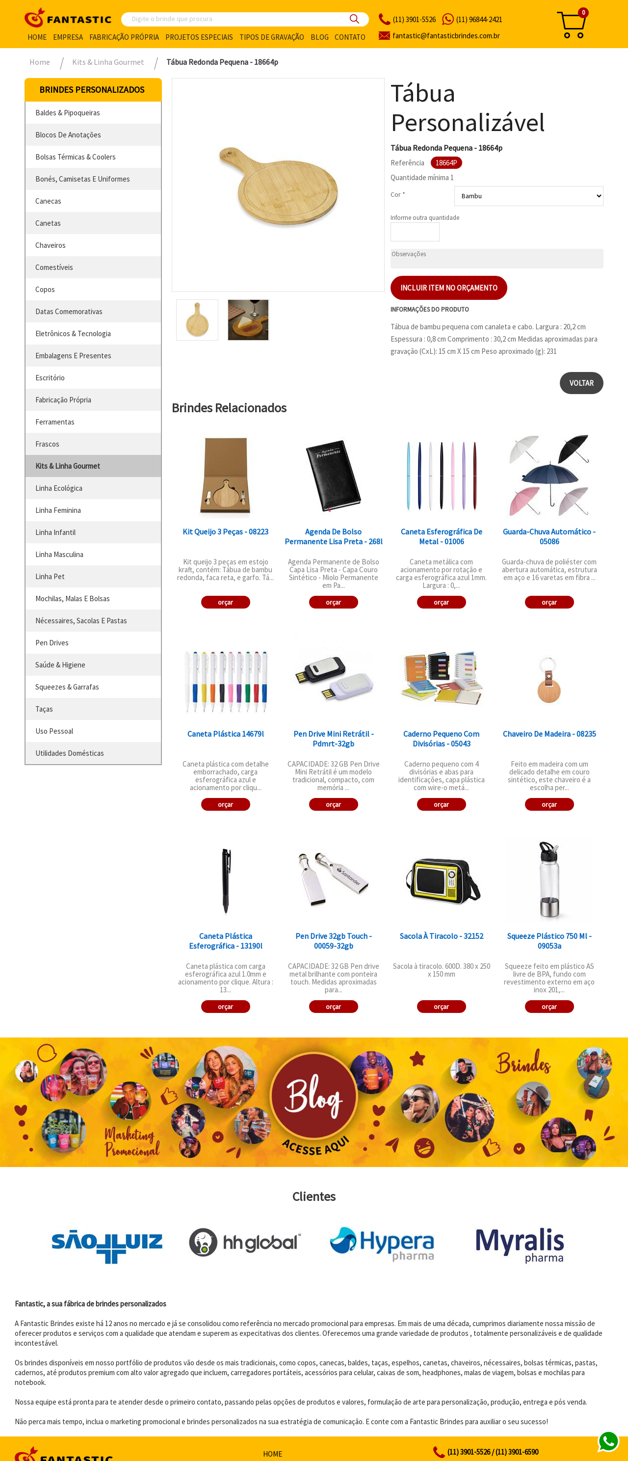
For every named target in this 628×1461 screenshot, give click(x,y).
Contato (350, 37)
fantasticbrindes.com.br (446, 35)
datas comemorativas (69, 311)
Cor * (398, 194)
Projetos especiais (199, 37)
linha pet (50, 576)
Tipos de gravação (271, 37)
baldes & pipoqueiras (67, 112)
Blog (320, 37)
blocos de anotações (68, 134)
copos (45, 289)
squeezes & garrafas (67, 686)
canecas (48, 201)
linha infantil (55, 532)
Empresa (68, 37)
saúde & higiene (60, 664)
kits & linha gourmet (67, 466)
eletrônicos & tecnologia (73, 333)
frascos (47, 444)
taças (44, 709)
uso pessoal (54, 731)
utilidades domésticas (69, 753)
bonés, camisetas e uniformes (82, 179)
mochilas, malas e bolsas (72, 598)
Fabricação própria (124, 37)
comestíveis (54, 267)
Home (37, 37)
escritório (50, 377)
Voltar (582, 383)
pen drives (52, 642)
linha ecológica (58, 488)
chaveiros (50, 245)
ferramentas (55, 421)
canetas (48, 223)
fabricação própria (63, 399)
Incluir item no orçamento (448, 287)
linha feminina (58, 510)
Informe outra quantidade (425, 217)
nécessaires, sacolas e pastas (81, 620)
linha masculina (59, 554)
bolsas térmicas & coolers (75, 156)
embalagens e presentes (73, 355)
